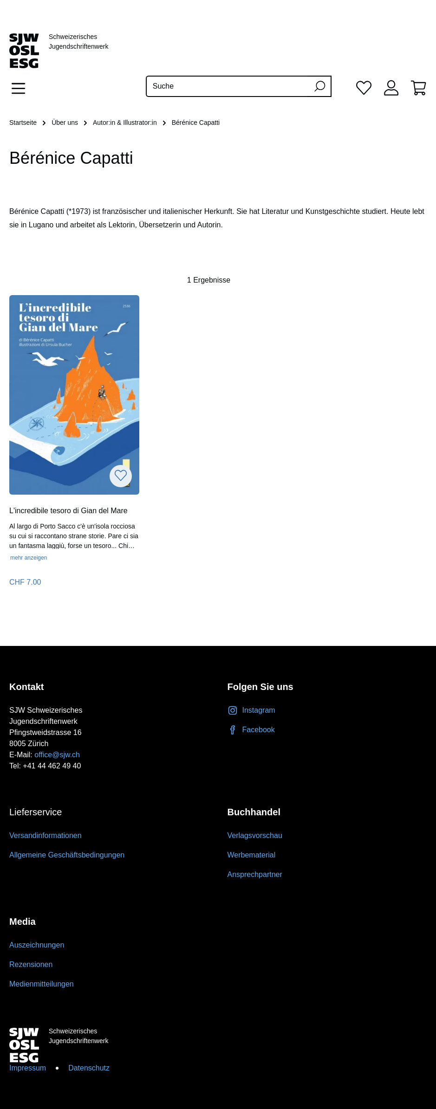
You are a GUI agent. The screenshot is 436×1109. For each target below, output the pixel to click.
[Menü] (21, 88)
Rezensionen (30, 964)
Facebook (251, 730)
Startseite (23, 122)
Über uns (65, 122)
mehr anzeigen (28, 557)
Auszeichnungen (36, 945)
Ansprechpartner (255, 874)
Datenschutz (89, 1068)
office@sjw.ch (57, 755)
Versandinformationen (45, 835)
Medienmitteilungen (41, 984)
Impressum (27, 1068)
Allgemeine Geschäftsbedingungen (66, 855)
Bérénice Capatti (196, 122)
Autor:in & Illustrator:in (125, 122)
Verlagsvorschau (255, 835)
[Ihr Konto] (391, 87)
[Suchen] (319, 86)
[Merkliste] (363, 87)
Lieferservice (35, 812)
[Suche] (227, 86)
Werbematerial (252, 855)
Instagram (251, 710)
